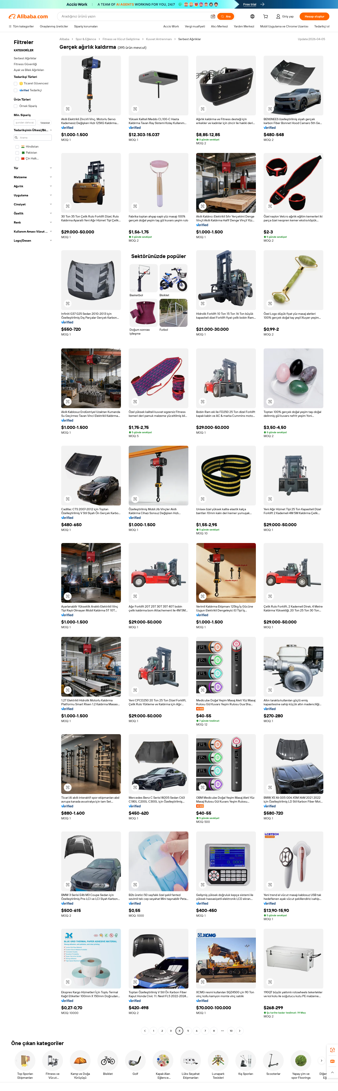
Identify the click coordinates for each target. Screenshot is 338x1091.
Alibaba (64, 39)
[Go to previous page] (145, 1031)
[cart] (266, 17)
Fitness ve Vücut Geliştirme (121, 39)
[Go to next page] (240, 1031)
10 (231, 1030)
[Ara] (225, 16)
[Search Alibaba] (134, 16)
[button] (213, 16)
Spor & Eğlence (86, 39)
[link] (332, 1050)
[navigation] (32, 535)
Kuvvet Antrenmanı (159, 39)
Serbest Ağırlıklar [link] (189, 39)
